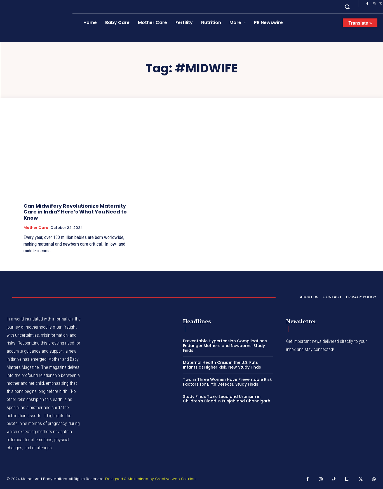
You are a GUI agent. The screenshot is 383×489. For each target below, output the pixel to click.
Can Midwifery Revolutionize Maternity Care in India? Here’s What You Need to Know (75, 211)
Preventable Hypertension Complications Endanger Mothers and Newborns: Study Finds (225, 345)
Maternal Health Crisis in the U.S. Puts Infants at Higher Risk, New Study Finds (222, 365)
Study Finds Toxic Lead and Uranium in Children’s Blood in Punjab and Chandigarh (226, 399)
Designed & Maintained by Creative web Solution (150, 478)
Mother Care (36, 227)
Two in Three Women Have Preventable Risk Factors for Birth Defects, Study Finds (227, 382)
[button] (347, 6)
